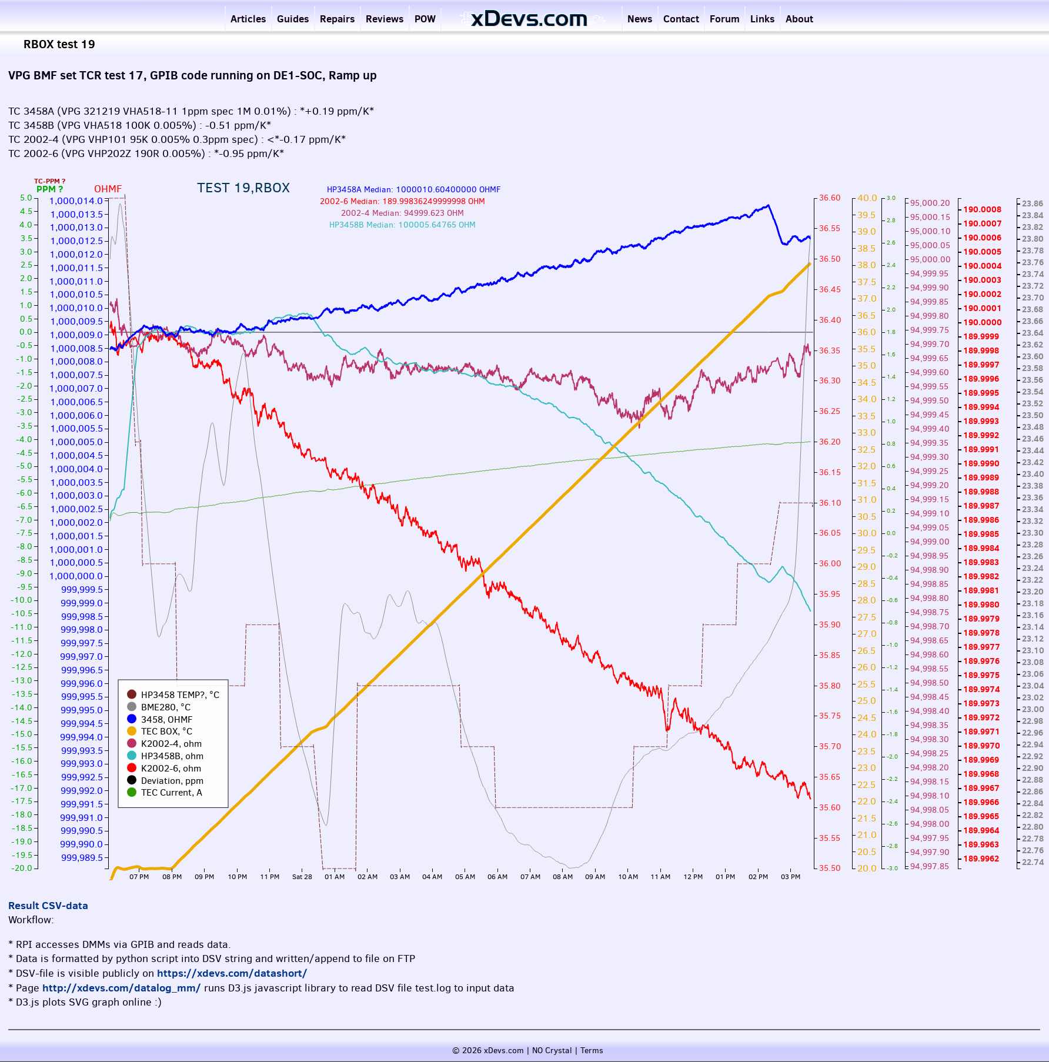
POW (425, 18)
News (640, 18)
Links (762, 18)
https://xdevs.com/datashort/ (232, 973)
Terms (591, 1050)
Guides (293, 18)
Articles (248, 18)
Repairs (337, 18)
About (799, 18)
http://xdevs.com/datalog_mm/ (121, 987)
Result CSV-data (48, 905)
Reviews (385, 18)
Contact (681, 18)
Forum (725, 18)
